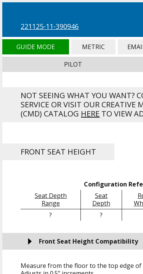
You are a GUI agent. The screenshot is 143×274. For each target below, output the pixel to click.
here (90, 113)
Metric (93, 46)
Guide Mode (35, 46)
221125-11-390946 (50, 26)
